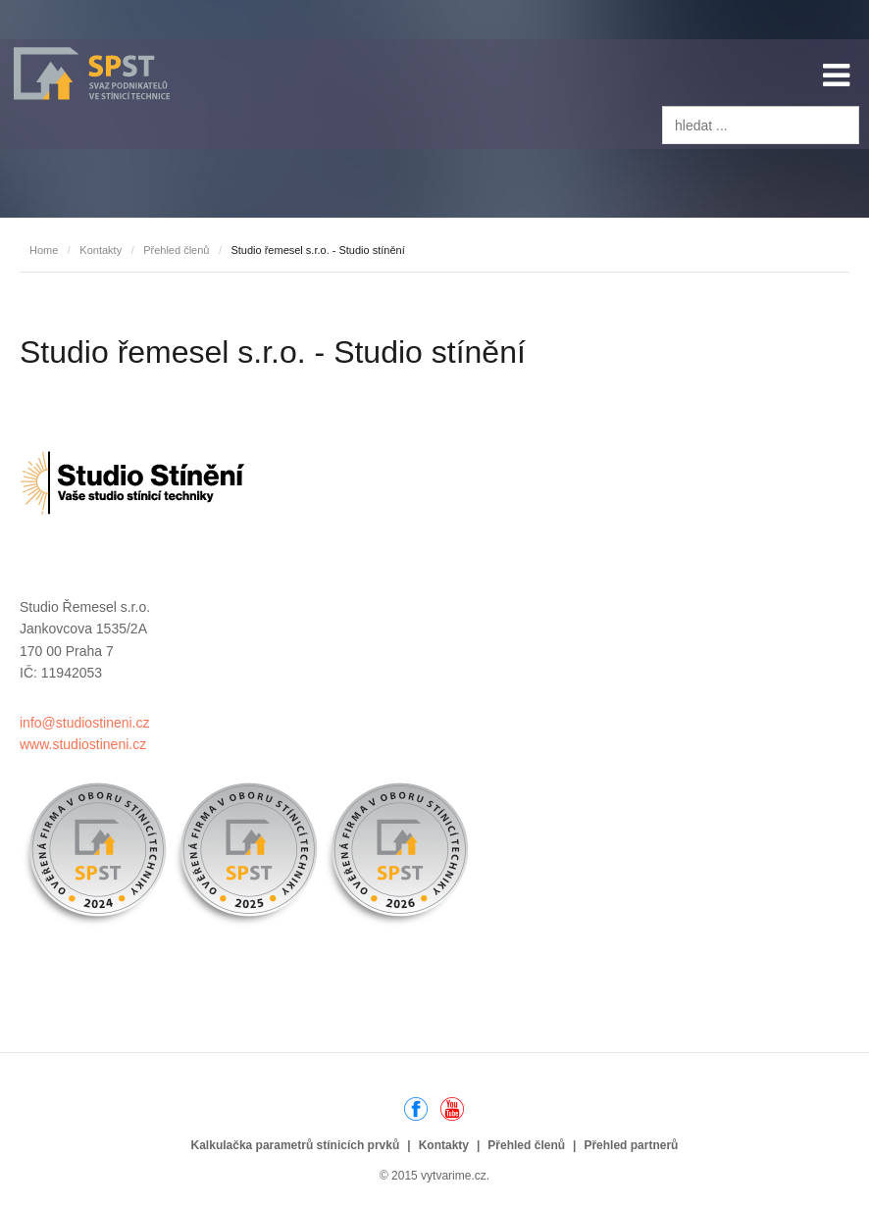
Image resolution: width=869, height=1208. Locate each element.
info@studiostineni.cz (85, 722)
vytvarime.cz (453, 1176)
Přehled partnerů (631, 1145)
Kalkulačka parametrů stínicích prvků (295, 1145)
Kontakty (100, 250)
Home (43, 250)
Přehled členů (176, 250)
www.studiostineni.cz (83, 744)
